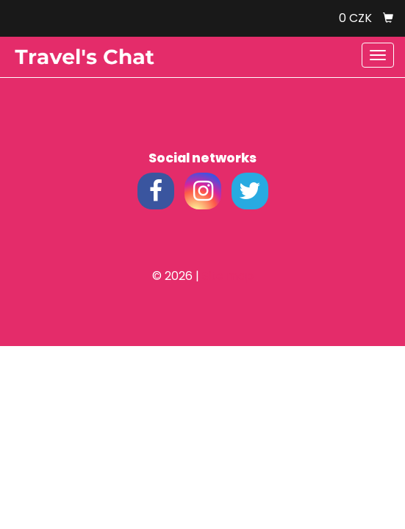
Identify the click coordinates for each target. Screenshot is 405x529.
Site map (228, 275)
